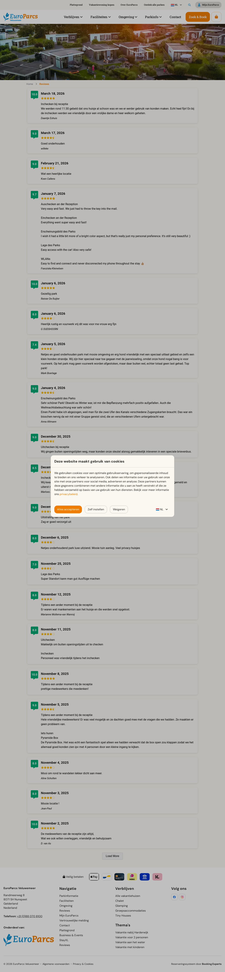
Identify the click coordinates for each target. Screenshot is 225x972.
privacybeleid (68, 494)
